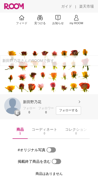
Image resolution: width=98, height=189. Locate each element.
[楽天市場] (86, 6)
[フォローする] (68, 110)
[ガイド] (66, 6)
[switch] (51, 150)
